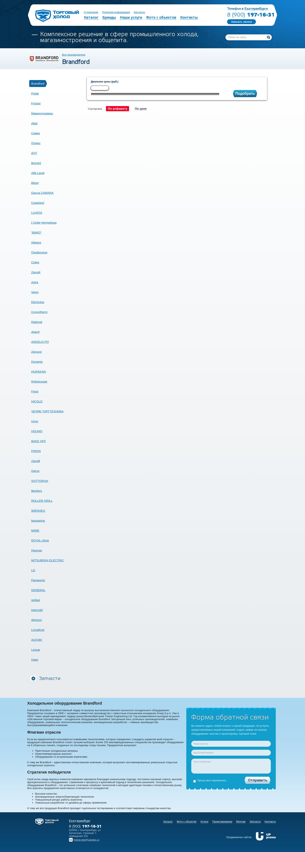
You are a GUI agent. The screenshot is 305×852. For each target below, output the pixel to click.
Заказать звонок (241, 21)
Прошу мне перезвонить (209, 780)
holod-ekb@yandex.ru (86, 839)
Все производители (73, 54)
